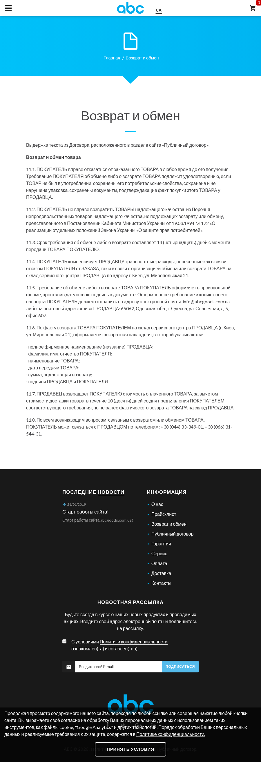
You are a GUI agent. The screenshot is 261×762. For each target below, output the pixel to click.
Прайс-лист (163, 514)
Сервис (159, 553)
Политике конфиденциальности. (170, 734)
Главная (112, 57)
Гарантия (161, 543)
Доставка (161, 573)
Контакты (161, 583)
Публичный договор (185, 145)
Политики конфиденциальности (134, 641)
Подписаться (180, 666)
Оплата (159, 563)
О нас (157, 504)
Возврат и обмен (168, 524)
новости (111, 492)
